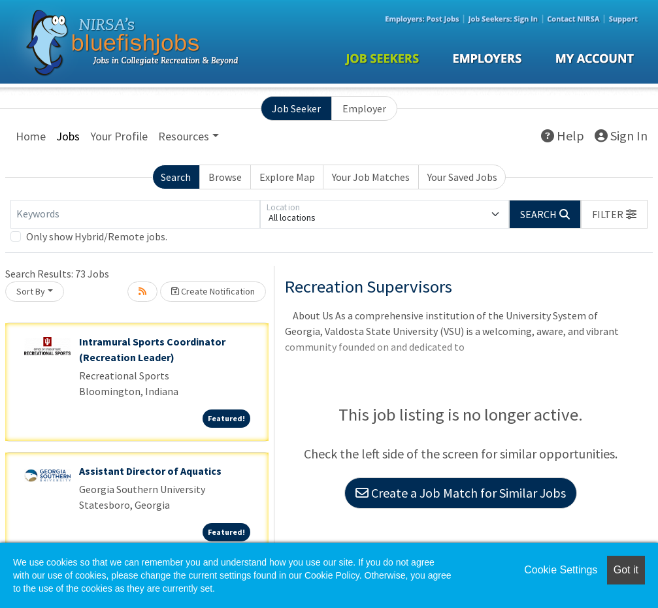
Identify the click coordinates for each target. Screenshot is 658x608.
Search (176, 177)
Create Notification (213, 291)
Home (31, 136)
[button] (614, 214)
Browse (225, 177)
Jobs (68, 136)
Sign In (621, 135)
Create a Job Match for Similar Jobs (460, 493)
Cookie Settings (560, 569)
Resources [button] (183, 136)
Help (562, 135)
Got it (626, 569)
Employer (364, 108)
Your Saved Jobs (462, 177)
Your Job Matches (371, 177)
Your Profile (119, 136)
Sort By (30, 291)
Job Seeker (296, 108)
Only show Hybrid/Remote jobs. (96, 236)
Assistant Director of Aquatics (150, 470)
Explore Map (287, 177)
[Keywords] (135, 214)
